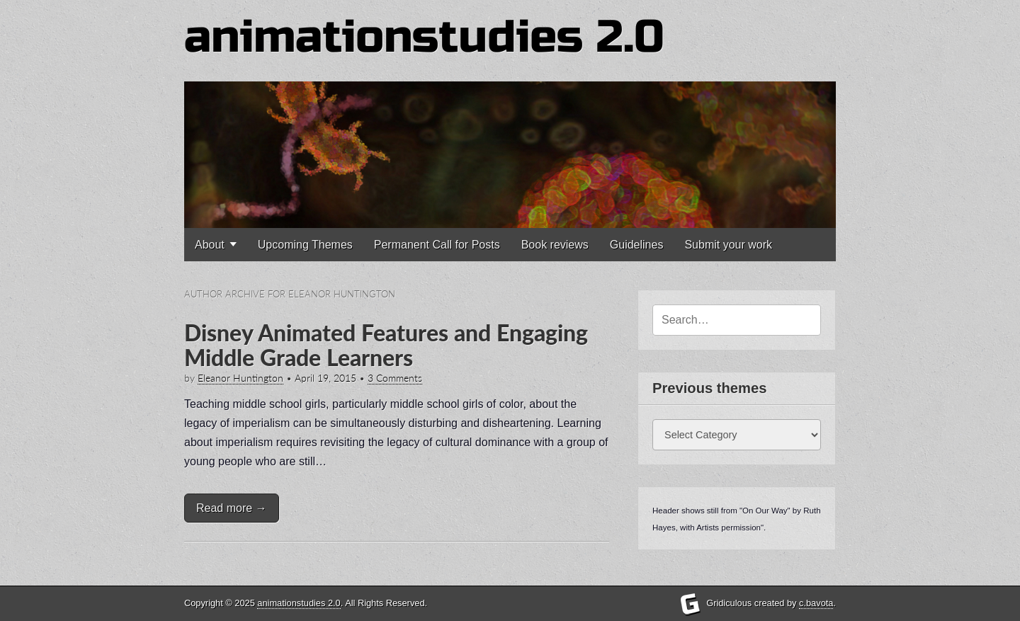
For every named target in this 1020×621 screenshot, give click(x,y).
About (210, 245)
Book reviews (555, 245)
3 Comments (395, 378)
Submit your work (728, 245)
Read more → (231, 508)
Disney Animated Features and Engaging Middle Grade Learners (386, 345)
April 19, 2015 (325, 378)
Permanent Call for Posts (437, 245)
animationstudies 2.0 (424, 37)
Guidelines (637, 245)
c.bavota (816, 603)
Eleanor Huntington (240, 378)
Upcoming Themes (305, 245)
